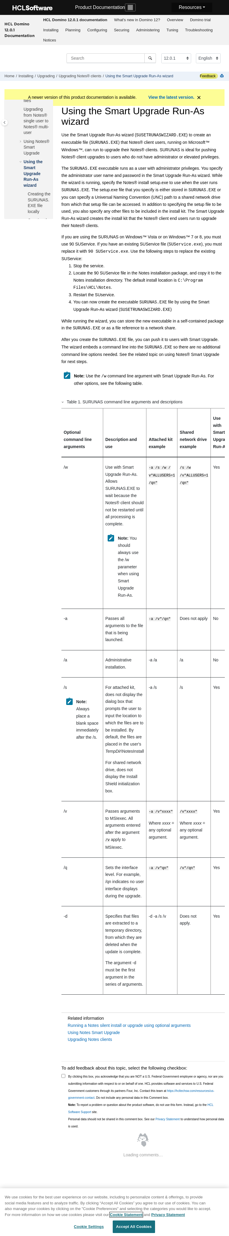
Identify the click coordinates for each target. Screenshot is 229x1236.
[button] (21, 109)
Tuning (172, 30)
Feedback (208, 76)
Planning (73, 30)
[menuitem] (75, 20)
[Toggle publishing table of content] (4, 122)
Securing (121, 30)
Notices (49, 40)
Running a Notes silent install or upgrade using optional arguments (129, 1024)
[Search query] (111, 58)
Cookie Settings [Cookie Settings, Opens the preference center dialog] (89, 1227)
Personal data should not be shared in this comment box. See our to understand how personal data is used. (146, 1122)
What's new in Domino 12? (137, 20)
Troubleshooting (199, 30)
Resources (190, 7)
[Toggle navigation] (130, 7)
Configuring (97, 30)
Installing (50, 30)
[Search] (150, 58)
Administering (148, 30)
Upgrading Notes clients (90, 1038)
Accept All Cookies (134, 1227)
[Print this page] (222, 76)
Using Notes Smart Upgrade (94, 1032)
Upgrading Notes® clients (80, 76)
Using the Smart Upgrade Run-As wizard (139, 76)
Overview (175, 20)
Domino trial (200, 20)
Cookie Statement (126, 1214)
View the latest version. (171, 97)
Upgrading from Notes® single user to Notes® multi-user (36, 121)
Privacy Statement (167, 1118)
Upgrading (46, 76)
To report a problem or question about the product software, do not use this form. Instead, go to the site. (140, 1108)
